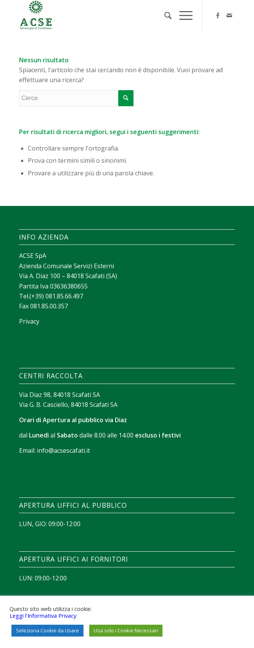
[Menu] (182, 15)
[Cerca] (164, 15)
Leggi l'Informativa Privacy (43, 615)
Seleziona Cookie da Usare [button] (47, 630)
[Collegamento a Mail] (229, 15)
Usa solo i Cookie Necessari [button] (126, 630)
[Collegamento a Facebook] (217, 15)
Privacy (29, 321)
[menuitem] (164, 15)
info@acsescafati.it (63, 450)
